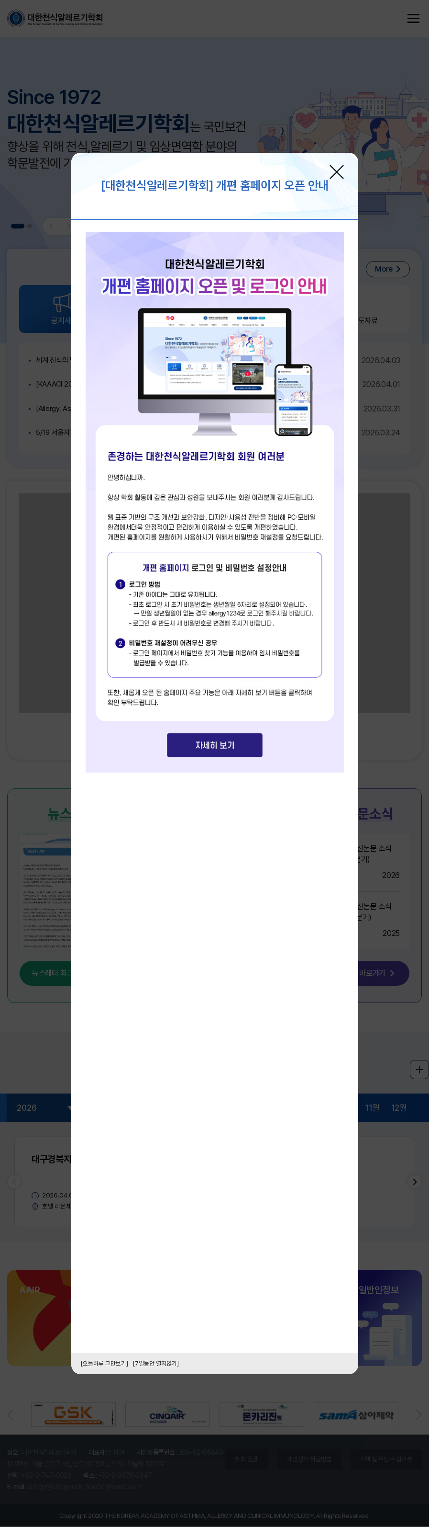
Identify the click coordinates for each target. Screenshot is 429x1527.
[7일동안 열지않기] (156, 1363)
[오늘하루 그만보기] (104, 1363)
